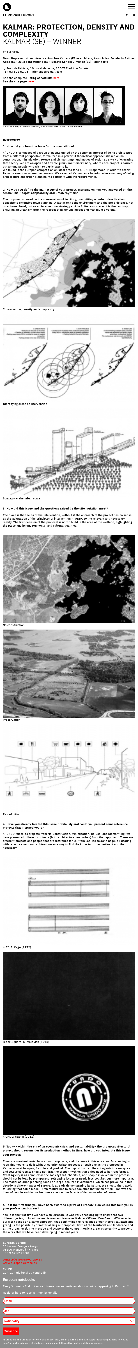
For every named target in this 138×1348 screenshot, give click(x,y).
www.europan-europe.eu (20, 1263)
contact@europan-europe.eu (22, 1259)
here (56, 78)
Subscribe (11, 1331)
